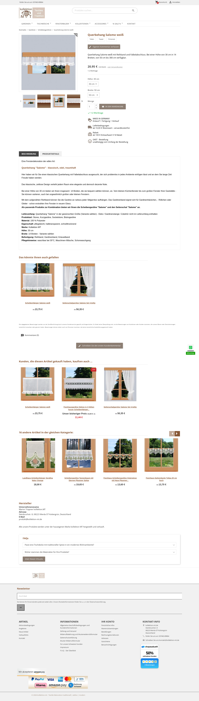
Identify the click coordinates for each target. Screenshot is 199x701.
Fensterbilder (62, 23)
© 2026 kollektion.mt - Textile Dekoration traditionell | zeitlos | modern (58, 695)
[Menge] (91, 106)
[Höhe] (93, 84)
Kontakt (131, 23)
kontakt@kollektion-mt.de (169, 640)
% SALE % (117, 23)
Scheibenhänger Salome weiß (37, 303)
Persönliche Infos (107, 625)
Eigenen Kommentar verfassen (104, 46)
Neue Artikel (23, 632)
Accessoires (100, 23)
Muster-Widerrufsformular (70, 641)
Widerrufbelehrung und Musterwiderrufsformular (78, 634)
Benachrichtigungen (109, 645)
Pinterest (111, 39)
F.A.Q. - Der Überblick (68, 650)
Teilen (91, 39)
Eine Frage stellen (34, 559)
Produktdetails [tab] (50, 154)
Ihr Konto (107, 621)
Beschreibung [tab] (29, 154)
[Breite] (94, 95)
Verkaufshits (23, 635)
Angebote (22, 628)
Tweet (100, 39)
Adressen (104, 638)
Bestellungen (106, 632)
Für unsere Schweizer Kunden (71, 644)
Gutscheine (105, 641)
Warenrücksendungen (109, 628)
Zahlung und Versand (68, 631)
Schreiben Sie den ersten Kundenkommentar (99, 345)
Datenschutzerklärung (68, 637)
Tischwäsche (43, 23)
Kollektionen (81, 23)
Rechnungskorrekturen (110, 635)
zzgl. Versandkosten (115, 67)
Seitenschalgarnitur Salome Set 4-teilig (78, 303)
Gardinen (26, 23)
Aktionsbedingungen (27, 625)
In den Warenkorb (112, 106)
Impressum (64, 647)
